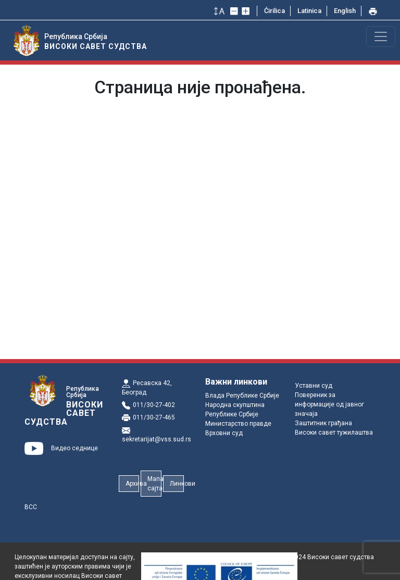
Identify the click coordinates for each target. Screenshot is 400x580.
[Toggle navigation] (380, 36)
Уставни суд (313, 385)
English (345, 11)
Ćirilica (274, 11)
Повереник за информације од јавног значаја (329, 404)
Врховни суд (224, 433)
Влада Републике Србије (242, 395)
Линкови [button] (177, 483)
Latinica (309, 11)
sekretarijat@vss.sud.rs (156, 439)
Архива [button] (133, 483)
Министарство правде (238, 423)
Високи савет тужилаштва (334, 432)
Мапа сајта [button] (154, 483)
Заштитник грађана (323, 423)
